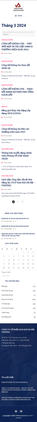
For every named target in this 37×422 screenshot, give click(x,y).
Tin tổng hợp (5, 304)
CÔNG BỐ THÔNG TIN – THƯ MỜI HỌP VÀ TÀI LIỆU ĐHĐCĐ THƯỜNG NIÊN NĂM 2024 (17, 46)
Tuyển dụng (5, 312)
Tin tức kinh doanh (7, 308)
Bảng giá (4, 106)
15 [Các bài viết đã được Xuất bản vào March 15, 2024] (23, 260)
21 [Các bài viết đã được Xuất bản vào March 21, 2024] (18, 264)
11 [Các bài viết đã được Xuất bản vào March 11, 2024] (4, 260)
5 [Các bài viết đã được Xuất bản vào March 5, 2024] (8, 256)
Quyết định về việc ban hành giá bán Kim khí (15, 218)
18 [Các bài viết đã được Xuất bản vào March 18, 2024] (4, 264)
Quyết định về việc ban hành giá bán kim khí (15, 226)
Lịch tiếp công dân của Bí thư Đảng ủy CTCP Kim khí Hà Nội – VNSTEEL (18, 182)
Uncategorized (6, 317)
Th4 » (8, 276)
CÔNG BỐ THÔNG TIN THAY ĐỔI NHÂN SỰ (14, 382)
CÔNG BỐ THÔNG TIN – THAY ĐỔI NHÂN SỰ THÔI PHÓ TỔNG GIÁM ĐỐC (17, 92)
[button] (18, 16)
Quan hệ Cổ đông (7, 39)
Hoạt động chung (7, 149)
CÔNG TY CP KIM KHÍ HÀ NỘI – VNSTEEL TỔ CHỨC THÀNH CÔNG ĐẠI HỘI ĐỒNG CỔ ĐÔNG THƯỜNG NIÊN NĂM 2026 (18, 390)
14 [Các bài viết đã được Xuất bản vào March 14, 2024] (18, 260)
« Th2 (3, 276)
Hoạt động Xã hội (7, 175)
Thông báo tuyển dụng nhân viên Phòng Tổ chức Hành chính (16, 156)
